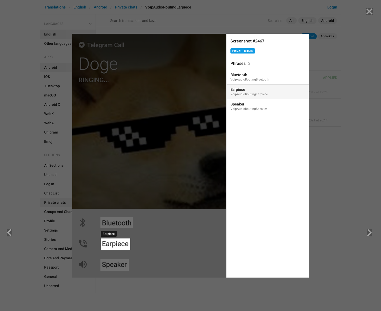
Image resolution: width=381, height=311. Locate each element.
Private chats (242, 51)
